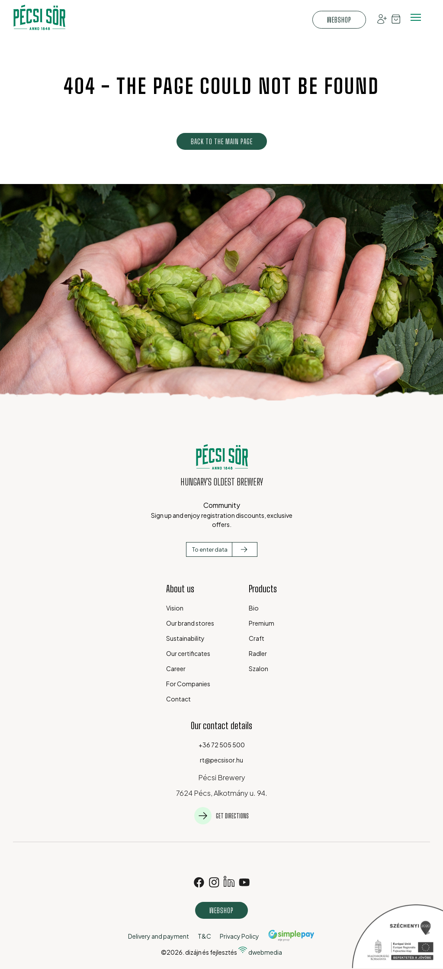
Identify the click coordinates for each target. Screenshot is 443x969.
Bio (254, 608)
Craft (256, 638)
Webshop (339, 20)
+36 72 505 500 (222, 745)
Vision (174, 608)
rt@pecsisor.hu (221, 760)
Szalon (258, 668)
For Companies (188, 684)
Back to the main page (222, 141)
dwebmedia (260, 952)
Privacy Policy (239, 936)
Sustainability (185, 638)
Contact (178, 699)
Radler (258, 653)
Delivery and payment (158, 936)
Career (176, 668)
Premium (261, 623)
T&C (204, 936)
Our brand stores (190, 623)
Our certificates (188, 653)
